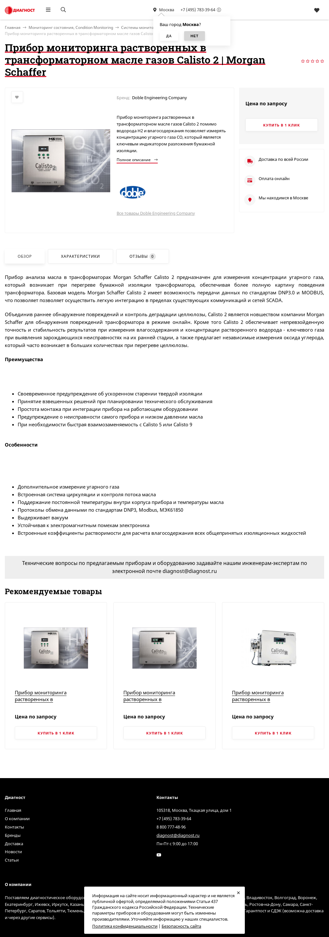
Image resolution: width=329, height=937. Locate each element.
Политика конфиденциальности (124, 926)
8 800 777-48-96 (171, 827)
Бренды (13, 835)
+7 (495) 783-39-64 (198, 10)
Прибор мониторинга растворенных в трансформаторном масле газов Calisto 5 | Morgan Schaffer (161, 702)
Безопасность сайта (181, 926)
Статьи (12, 860)
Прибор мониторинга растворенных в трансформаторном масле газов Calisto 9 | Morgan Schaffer (269, 702)
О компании (17, 818)
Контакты (14, 827)
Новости (13, 852)
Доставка (14, 843)
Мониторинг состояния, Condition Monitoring (71, 27)
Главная (13, 810)
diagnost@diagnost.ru (178, 835)
